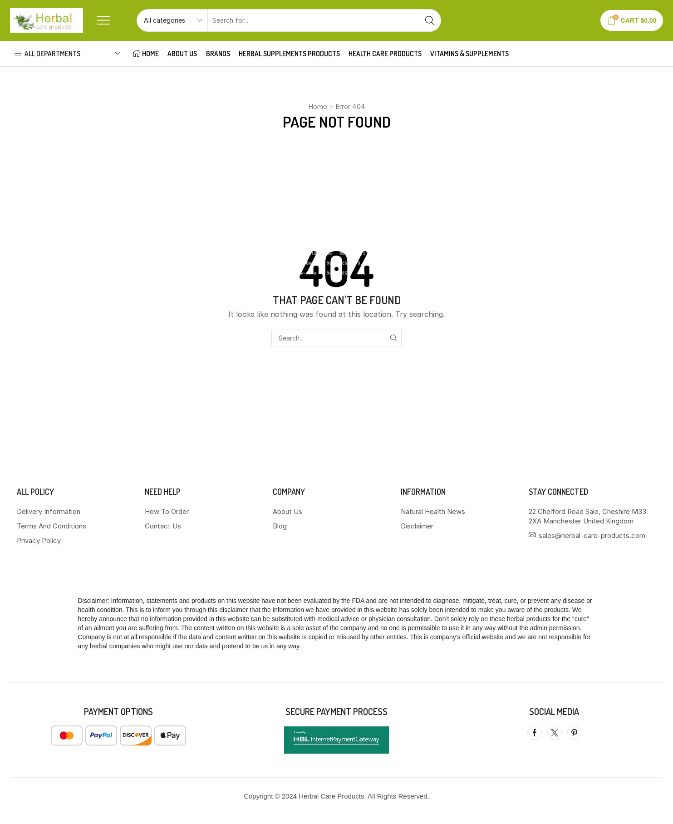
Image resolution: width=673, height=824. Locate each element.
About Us (182, 53)
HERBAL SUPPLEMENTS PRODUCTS (289, 53)
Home (317, 106)
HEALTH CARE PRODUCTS (385, 53)
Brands (218, 53)
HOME (146, 53)
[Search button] (430, 20)
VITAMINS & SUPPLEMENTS (469, 53)
